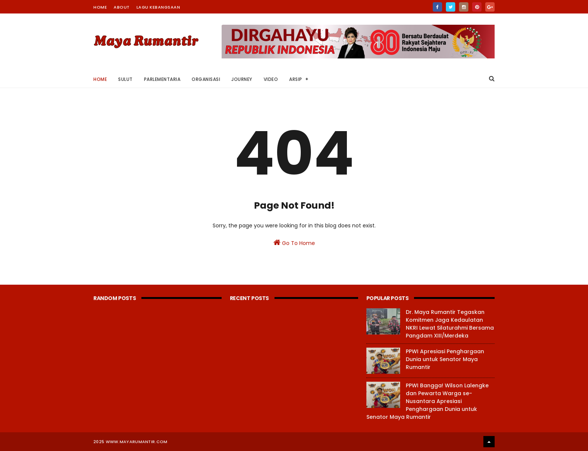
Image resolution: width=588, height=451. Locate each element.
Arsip (295, 79)
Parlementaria (162, 79)
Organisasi (206, 79)
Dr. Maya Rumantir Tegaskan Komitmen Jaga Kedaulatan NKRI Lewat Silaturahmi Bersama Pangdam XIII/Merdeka (450, 323)
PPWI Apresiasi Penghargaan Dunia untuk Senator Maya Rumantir (445, 359)
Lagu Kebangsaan (158, 7)
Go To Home (294, 243)
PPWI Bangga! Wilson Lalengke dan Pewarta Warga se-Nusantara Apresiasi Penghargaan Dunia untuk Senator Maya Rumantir (427, 401)
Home (100, 7)
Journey (241, 79)
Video (271, 79)
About (122, 7)
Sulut (125, 79)
